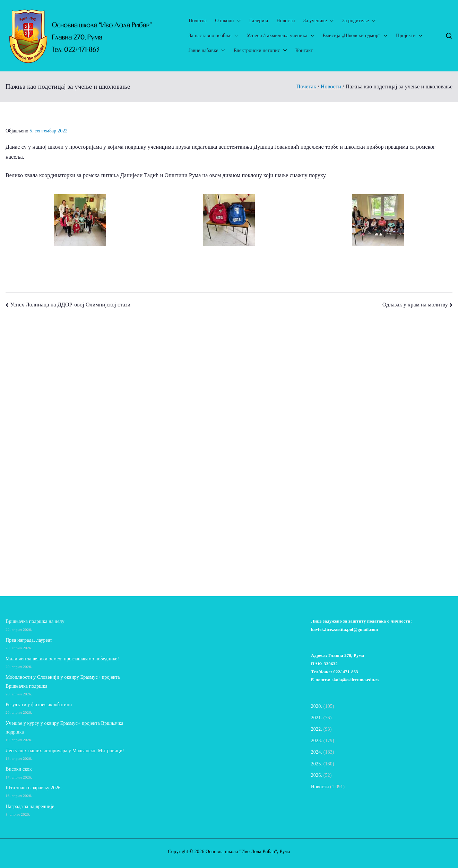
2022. (316, 729)
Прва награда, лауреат (29, 640)
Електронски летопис (260, 50)
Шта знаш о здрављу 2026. (34, 787)
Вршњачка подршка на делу (35, 621)
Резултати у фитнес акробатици (39, 704)
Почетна (198, 20)
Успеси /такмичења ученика (280, 35)
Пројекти (409, 35)
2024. (316, 752)
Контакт (304, 50)
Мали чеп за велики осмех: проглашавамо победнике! (64, 658)
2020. (316, 706)
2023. (316, 740)
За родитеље (359, 20)
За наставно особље (213, 35)
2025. (316, 763)
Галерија (258, 20)
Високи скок (19, 769)
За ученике (318, 20)
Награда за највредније (30, 806)
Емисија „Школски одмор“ (355, 35)
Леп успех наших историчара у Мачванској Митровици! (65, 750)
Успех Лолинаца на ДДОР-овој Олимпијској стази (70, 304)
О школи (228, 20)
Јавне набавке (207, 50)
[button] (237, 20)
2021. (316, 717)
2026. (316, 775)
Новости (285, 20)
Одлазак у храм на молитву (415, 304)
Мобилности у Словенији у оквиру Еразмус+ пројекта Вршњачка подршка (63, 681)
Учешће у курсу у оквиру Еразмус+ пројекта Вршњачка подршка (64, 728)
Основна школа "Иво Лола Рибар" (241, 851)
